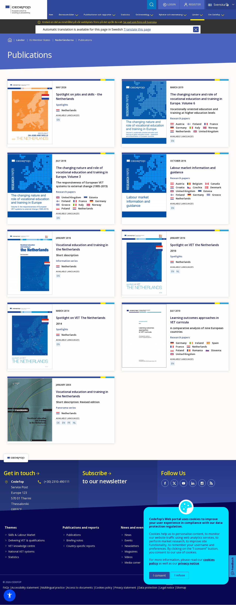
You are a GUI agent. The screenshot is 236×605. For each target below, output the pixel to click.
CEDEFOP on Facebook (165, 483)
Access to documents (80, 587)
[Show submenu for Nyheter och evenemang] (184, 14)
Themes (11, 527)
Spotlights (62, 104)
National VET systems (21, 551)
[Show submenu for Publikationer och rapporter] (113, 14)
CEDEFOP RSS (211, 483)
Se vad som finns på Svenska (140, 22)
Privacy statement (125, 587)
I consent (159, 575)
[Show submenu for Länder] (201, 14)
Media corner (132, 562)
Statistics (13, 557)
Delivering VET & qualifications (26, 540)
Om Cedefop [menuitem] (214, 14)
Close (196, 29)
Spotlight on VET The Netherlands (80, 318)
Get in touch (19, 473)
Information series (67, 260)
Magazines (131, 551)
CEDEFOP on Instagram (202, 483)
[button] (10, 595)
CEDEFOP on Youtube (183, 483)
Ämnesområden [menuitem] (66, 14)
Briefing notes (74, 540)
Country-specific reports (80, 546)
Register (195, 4)
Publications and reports (81, 527)
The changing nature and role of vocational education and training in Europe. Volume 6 (196, 98)
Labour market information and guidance (192, 170)
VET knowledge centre (21, 546)
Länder (20, 40)
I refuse (179, 575)
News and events (133, 527)
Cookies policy (103, 587)
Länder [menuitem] (195, 14)
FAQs (6, 587)
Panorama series (66, 407)
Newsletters (132, 546)
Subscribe (94, 473)
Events (129, 540)
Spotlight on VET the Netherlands (194, 245)
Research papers (180, 118)
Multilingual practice (53, 587)
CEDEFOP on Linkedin (192, 483)
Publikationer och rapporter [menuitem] (97, 14)
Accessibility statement (25, 587)
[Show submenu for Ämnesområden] (76, 14)
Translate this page (137, 29)
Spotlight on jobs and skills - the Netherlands (79, 96)
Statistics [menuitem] (125, 14)
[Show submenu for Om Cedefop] (222, 14)
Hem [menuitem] (51, 14)
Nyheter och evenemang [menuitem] (171, 14)
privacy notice (188, 563)
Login (171, 4)
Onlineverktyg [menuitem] (142, 14)
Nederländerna (64, 40)
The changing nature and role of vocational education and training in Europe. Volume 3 (82, 172)
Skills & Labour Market (21, 535)
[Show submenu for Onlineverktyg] (151, 14)
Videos (129, 557)
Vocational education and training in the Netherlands (82, 247)
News (128, 535)
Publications (73, 535)
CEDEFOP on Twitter (174, 483)
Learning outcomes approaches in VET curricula (194, 320)
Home (9, 39)
